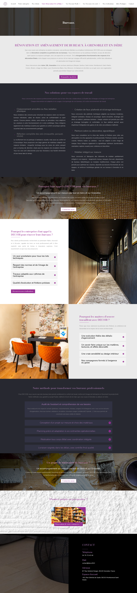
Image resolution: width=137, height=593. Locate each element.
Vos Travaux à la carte (90, 4)
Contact (131, 4)
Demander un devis (68, 77)
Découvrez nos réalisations (23, 291)
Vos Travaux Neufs (72, 4)
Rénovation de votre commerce (67, 524)
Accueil (13, 4)
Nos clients (35, 4)
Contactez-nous (68, 209)
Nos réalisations (108, 4)
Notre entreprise (23, 4)
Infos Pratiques (121, 4)
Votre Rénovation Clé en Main (51, 4)
